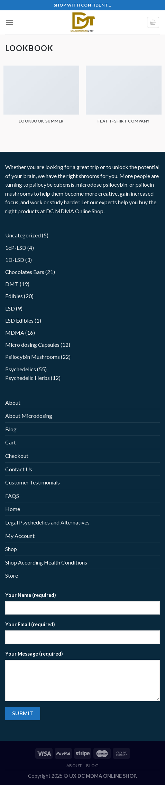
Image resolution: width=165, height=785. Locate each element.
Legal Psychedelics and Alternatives (47, 522)
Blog (11, 429)
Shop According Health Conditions (46, 562)
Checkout (16, 455)
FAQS (12, 495)
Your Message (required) (34, 654)
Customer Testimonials (32, 482)
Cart (10, 442)
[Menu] (9, 22)
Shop (11, 549)
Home (12, 509)
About (12, 402)
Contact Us (18, 469)
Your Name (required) (30, 595)
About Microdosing (28, 415)
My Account (20, 535)
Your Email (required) (30, 624)
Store (11, 575)
